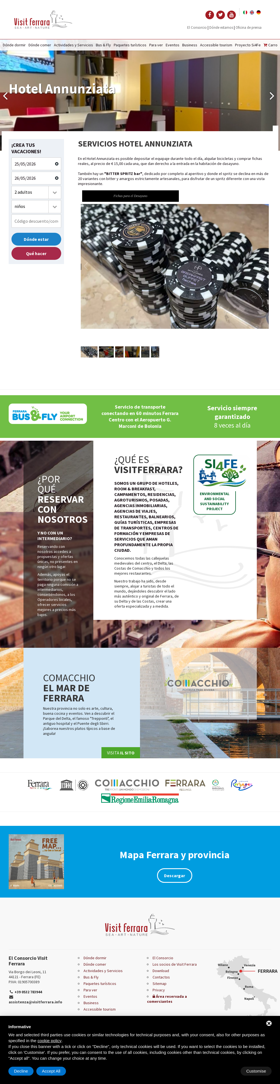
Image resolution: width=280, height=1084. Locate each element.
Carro (270, 44)
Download (161, 970)
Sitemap (160, 983)
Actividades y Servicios (73, 44)
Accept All (257, 1071)
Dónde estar (36, 239)
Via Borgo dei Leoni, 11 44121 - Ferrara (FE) (27, 974)
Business (189, 44)
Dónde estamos (221, 27)
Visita (120, 753)
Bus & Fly (103, 44)
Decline (227, 1071)
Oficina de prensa (249, 27)
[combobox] (36, 192)
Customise (24, 1071)
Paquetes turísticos (130, 44)
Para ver (156, 44)
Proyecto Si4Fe (248, 44)
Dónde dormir (14, 44)
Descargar (174, 875)
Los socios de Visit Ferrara (175, 964)
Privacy (159, 989)
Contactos (161, 977)
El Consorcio (197, 27)
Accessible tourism (216, 44)
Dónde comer (40, 44)
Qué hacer (36, 253)
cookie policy (49, 1040)
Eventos (172, 44)
